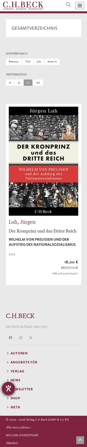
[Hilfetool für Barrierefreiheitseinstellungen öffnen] (8, 388)
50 (28, 82)
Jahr (39, 61)
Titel (27, 61)
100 (38, 82)
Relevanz (14, 61)
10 (10, 82)
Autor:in (52, 61)
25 (19, 82)
